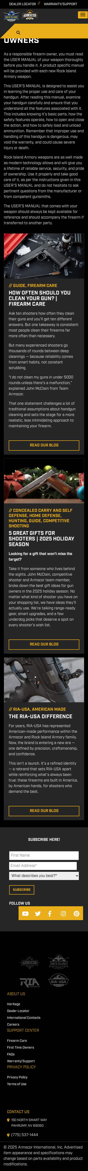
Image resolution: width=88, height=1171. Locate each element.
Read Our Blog (44, 445)
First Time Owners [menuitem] (20, 1048)
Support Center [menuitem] (23, 1030)
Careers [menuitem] (13, 1025)
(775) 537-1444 (24, 1135)
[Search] (18, 33)
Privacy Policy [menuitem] (21, 1067)
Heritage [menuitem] (13, 1004)
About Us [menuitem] (16, 994)
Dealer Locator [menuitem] (18, 1011)
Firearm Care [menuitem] (17, 1041)
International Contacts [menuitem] (23, 1018)
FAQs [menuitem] (11, 1054)
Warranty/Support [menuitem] (21, 1061)
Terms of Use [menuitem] (17, 1084)
